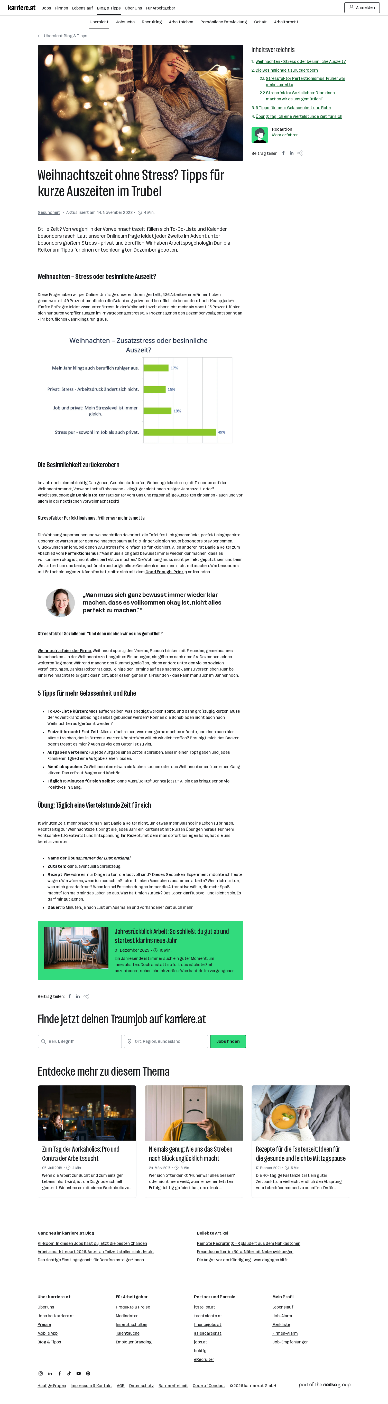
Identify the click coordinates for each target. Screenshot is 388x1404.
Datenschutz (141, 1385)
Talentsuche (128, 1333)
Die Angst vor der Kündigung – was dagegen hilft (242, 1259)
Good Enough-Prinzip (166, 571)
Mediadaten (127, 1315)
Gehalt (260, 22)
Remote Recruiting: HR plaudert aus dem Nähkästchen (248, 1243)
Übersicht (99, 22)
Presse (44, 1324)
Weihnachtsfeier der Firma (64, 650)
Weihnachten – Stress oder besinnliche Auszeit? (301, 61)
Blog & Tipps (49, 1342)
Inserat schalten (131, 1324)
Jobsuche (125, 22)
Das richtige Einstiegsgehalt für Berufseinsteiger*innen (91, 1259)
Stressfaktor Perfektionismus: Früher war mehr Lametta (305, 81)
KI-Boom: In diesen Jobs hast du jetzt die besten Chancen (92, 1243)
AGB (121, 1385)
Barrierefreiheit (173, 1385)
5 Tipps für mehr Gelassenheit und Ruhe (293, 107)
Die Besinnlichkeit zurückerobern (287, 70)
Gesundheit (49, 212)
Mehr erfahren (285, 134)
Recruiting (152, 22)
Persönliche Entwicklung (223, 22)
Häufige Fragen (52, 1385)
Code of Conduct (209, 1385)
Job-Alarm (282, 1315)
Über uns (46, 1307)
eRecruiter (204, 1359)
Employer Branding (134, 1342)
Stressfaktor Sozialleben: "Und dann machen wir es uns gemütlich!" (300, 95)
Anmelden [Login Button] (362, 8)
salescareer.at (207, 1333)
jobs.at (200, 1342)
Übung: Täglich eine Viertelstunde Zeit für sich (299, 116)
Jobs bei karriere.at (56, 1315)
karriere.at (254, 1385)
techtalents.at (208, 1315)
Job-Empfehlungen (290, 1342)
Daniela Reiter (90, 495)
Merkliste (281, 1324)
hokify (200, 1350)
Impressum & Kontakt (91, 1385)
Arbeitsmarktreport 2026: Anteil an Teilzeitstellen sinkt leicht (96, 1251)
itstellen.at (204, 1307)
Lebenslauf (282, 1307)
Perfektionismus (82, 553)
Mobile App (48, 1333)
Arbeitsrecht (286, 22)
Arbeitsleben (181, 22)
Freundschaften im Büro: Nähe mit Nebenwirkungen (245, 1251)
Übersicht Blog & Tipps (62, 35)
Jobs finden (228, 1041)
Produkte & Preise (133, 1307)
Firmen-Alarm (285, 1333)
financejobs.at (207, 1324)
